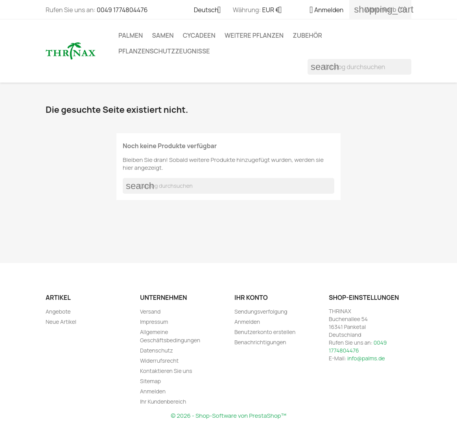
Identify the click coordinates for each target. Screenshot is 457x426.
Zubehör (307, 35)
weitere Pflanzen (254, 35)
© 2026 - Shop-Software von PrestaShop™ (228, 415)
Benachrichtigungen (260, 342)
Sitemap (150, 381)
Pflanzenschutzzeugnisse (164, 51)
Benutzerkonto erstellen (264, 332)
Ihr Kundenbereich (163, 401)
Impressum (154, 321)
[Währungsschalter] (275, 10)
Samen (163, 35)
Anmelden (153, 391)
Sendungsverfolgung (260, 311)
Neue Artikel (61, 321)
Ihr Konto (251, 297)
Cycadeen (199, 35)
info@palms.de (366, 358)
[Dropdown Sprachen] (210, 10)
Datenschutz (156, 350)
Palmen (130, 35)
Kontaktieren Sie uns (166, 371)
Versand (150, 311)
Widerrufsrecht (159, 360)
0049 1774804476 (122, 10)
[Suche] (359, 67)
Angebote (58, 311)
